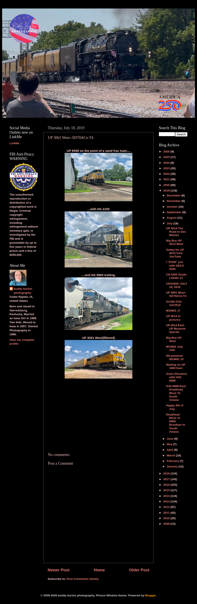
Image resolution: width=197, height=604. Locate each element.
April (170, 449)
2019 (167, 190)
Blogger (150, 595)
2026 (167, 151)
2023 (167, 168)
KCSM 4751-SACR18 (174, 303)
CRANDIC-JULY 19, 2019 (176, 285)
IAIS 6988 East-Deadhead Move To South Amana (176, 392)
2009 (167, 523)
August (172, 217)
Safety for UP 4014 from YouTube (175, 253)
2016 (167, 484)
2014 (167, 496)
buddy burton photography (23, 290)
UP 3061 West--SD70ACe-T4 (176, 294)
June (170, 438)
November (174, 201)
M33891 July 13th (174, 348)
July (170, 223)
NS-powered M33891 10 (175, 357)
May (170, 444)
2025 (167, 157)
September (174, 212)
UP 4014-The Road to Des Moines (176, 232)
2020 (167, 185)
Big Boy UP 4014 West (174, 242)
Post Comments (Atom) (82, 578)
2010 (167, 518)
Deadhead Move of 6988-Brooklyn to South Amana (175, 423)
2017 (167, 479)
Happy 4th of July (174, 407)
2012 (167, 507)
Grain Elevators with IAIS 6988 (176, 377)
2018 (167, 473)
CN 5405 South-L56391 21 (176, 276)
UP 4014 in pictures (173, 318)
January (173, 466)
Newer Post (58, 570)
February (173, 461)
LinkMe (14, 143)
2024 (167, 162)
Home (99, 570)
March (171, 455)
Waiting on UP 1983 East (175, 366)
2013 (167, 501)
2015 (167, 490)
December (174, 195)
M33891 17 (173, 310)
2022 (167, 173)
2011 (167, 512)
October (173, 206)
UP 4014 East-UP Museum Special (176, 329)
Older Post (139, 570)
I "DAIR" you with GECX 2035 (175, 265)
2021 (167, 179)
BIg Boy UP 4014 (174, 339)
